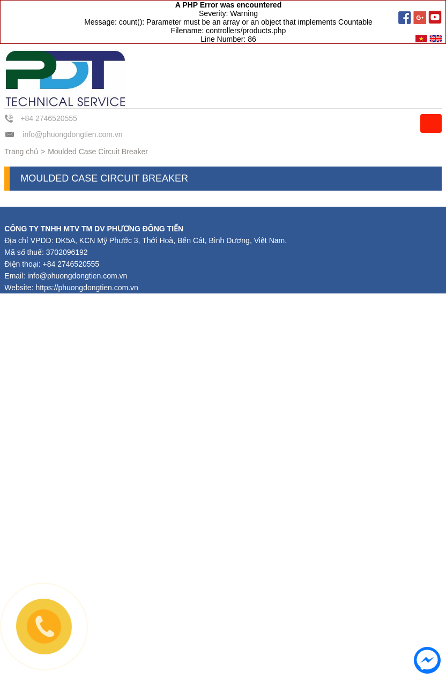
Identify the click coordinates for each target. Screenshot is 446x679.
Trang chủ (21, 151)
